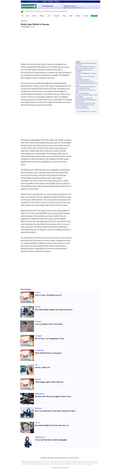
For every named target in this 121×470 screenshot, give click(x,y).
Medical (42, 15)
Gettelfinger (78, 78)
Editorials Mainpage (47, 458)
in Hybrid (93, 86)
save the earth (62, 462)
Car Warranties (39, 350)
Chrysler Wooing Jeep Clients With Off (85, 99)
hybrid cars (90, 462)
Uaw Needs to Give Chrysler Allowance (85, 76)
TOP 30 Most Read (47, 6)
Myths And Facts (57, 382)
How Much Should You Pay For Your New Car (52, 425)
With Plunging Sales (80, 103)
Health (34, 15)
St (76, 94)
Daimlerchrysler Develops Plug (83, 86)
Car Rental (38, 321)
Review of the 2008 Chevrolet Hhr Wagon (85, 66)
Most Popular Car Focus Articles (88, 111)
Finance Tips (29, 11)
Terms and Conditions (64, 467)
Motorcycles (38, 408)
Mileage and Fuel (39, 393)
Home (64, 15)
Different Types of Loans (70, 6)
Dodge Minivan (79, 96)
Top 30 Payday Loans (38, 11)
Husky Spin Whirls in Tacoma (35, 24)
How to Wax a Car (41, 338)
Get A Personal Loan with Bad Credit (72, 7)
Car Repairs (38, 336)
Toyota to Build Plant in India (83, 88)
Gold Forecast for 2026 (48, 11)
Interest (86, 15)
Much (77, 104)
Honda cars (79, 461)
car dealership (40, 464)
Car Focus (38, 292)
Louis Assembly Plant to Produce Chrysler (87, 94)
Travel (27, 15)
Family (70, 15)
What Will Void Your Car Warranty (48, 353)
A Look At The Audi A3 (81, 106)
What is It (45, 367)
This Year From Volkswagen (82, 93)
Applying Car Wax (57, 338)
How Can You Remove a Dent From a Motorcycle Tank (55, 411)
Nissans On (78, 73)
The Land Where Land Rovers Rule (84, 98)
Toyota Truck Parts (80, 68)
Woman (94, 15)
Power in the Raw (89, 68)
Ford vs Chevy (40, 295)
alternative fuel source (78, 462)
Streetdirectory (56, 467)
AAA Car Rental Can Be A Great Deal (48, 324)
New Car (37, 422)
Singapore (44, 1)
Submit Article (74, 458)
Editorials (24, 21)
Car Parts (37, 307)
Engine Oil (38, 379)
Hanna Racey (26, 26)
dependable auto (70, 461)
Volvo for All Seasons (84, 108)
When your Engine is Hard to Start (58, 396)
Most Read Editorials (61, 458)
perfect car (58, 464)
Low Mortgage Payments (62, 11)
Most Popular (26, 289)
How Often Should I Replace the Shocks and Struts (53, 310)
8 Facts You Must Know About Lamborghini (51, 440)
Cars (48, 15)
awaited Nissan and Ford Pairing (86, 104)
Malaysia (57, 1)
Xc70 (77, 108)
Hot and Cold (40, 396)
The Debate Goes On (54, 295)
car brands (56, 461)
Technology (56, 15)
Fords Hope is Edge (90, 103)
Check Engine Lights (42, 382)
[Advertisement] (38, 44)
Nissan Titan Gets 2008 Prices (83, 79)
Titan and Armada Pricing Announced (84, 81)
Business (78, 15)
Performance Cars (40, 437)
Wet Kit (38, 367)
